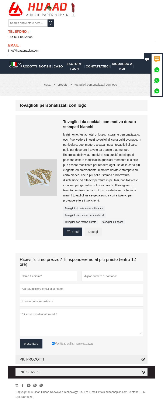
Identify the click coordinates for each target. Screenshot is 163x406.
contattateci (98, 66)
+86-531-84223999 (20, 36)
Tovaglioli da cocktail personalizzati (84, 215)
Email (72, 231)
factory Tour (74, 66)
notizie (45, 66)
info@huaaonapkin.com (23, 50)
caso (58, 66)
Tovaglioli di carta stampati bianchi (84, 208)
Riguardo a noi (122, 66)
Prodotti (28, 66)
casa (47, 84)
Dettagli (93, 231)
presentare (31, 343)
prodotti (62, 84)
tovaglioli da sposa (113, 222)
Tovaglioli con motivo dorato (80, 222)
